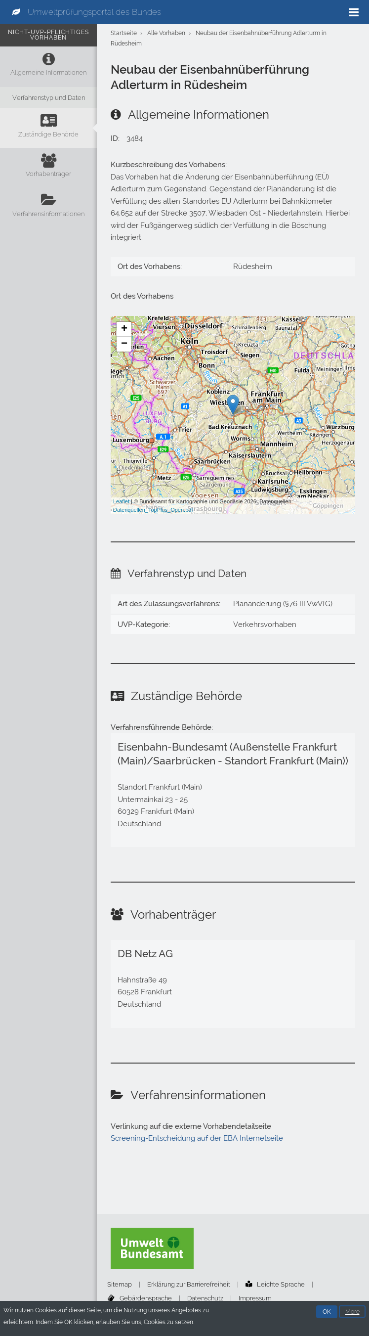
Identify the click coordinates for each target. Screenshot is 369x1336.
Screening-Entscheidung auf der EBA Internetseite (197, 1138)
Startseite (124, 33)
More (352, 1312)
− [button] (124, 344)
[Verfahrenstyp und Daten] (48, 97)
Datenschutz (205, 1298)
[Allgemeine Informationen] (48, 66)
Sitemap (119, 1284)
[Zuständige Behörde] (48, 128)
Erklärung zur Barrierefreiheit (188, 1284)
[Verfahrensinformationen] (48, 207)
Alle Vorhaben (166, 33)
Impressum (255, 1298)
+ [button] (124, 329)
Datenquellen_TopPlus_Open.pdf (153, 510)
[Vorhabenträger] (48, 168)
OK (327, 1312)
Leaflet (121, 501)
